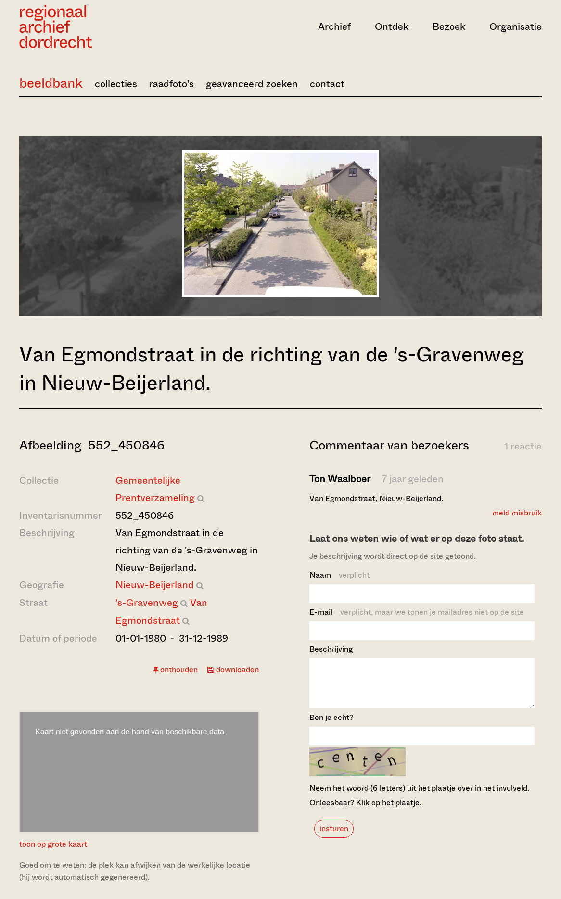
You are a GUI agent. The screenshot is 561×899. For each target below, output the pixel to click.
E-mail (416, 611)
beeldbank (51, 83)
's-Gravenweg (146, 603)
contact (327, 84)
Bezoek (449, 27)
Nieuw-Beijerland (154, 585)
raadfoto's (171, 84)
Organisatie (515, 27)
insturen (333, 837)
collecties (116, 84)
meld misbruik (517, 512)
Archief (334, 27)
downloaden (233, 669)
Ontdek (391, 27)
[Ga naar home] (97, 26)
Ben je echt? (331, 726)
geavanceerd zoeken (252, 84)
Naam (339, 574)
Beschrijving (331, 649)
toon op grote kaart (53, 843)
